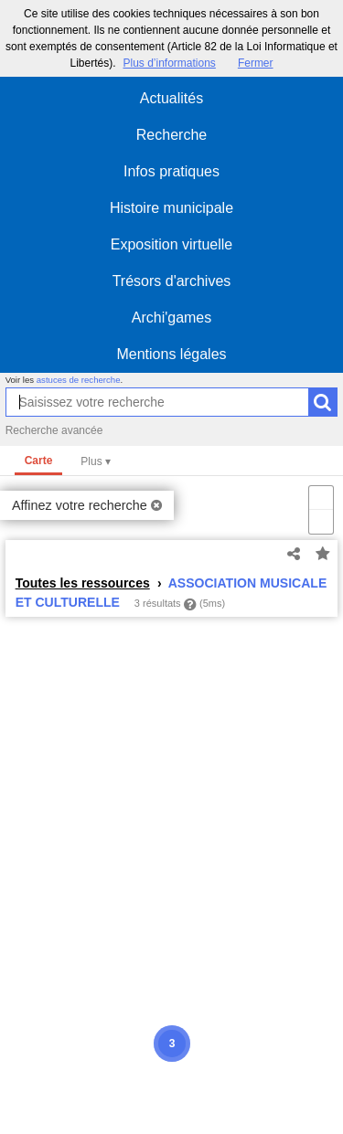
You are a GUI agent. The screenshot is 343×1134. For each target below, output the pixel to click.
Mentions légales (171, 354)
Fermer (255, 63)
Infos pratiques (171, 171)
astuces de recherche (79, 380)
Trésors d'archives (172, 281)
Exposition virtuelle (171, 244)
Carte (39, 460)
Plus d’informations (169, 63)
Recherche (171, 135)
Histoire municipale (171, 208)
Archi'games (172, 317)
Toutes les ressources (83, 583)
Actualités (171, 98)
